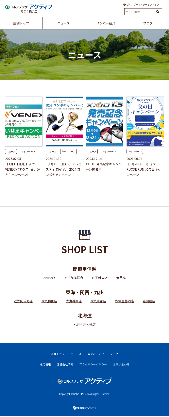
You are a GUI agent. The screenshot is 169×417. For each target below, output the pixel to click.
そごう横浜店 (73, 277)
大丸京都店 (98, 301)
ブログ (114, 354)
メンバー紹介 (95, 354)
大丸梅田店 (49, 301)
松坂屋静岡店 (124, 301)
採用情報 (45, 364)
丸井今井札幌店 (85, 324)
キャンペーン (28, 151)
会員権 (121, 277)
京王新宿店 (100, 277)
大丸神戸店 (74, 301)
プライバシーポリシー (93, 364)
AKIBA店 (49, 277)
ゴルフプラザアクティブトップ (141, 4)
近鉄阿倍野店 (23, 301)
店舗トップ (58, 354)
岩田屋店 (149, 301)
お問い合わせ (121, 364)
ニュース (11, 151)
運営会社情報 (65, 364)
